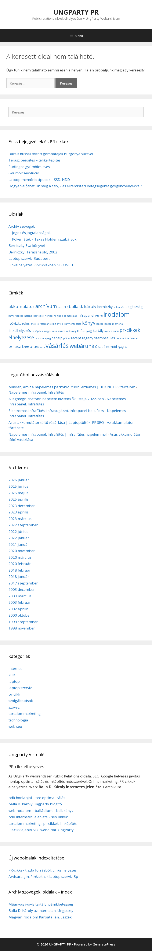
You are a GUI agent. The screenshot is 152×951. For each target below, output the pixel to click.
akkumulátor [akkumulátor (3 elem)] (21, 306)
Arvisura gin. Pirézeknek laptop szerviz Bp (43, 876)
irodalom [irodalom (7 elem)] (117, 314)
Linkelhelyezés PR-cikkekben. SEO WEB (40, 265)
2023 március (20, 518)
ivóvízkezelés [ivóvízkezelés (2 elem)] (19, 323)
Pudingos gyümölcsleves (29, 166)
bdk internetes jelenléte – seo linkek (38, 816)
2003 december (21, 589)
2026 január (18, 480)
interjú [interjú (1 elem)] (99, 315)
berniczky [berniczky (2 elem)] (105, 306)
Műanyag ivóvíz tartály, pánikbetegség (40, 904)
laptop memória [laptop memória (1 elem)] (113, 323)
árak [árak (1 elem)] (100, 347)
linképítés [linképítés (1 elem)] (37, 331)
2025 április (18, 499)
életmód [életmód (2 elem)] (110, 346)
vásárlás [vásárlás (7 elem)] (57, 345)
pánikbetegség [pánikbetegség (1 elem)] (43, 338)
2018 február (19, 570)
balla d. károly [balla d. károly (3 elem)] (82, 306)
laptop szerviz (20, 687)
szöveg (14, 707)
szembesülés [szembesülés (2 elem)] (104, 338)
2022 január (18, 537)
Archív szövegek (21, 226)
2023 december (21, 505)
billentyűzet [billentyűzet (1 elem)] (120, 307)
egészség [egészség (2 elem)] (135, 306)
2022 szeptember (23, 525)
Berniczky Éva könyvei (26, 245)
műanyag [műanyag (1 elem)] (71, 331)
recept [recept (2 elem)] (76, 338)
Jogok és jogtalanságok (31, 232)
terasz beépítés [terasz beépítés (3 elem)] (23, 346)
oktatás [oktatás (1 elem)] (115, 331)
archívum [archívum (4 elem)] (46, 306)
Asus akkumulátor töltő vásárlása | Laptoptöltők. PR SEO (56, 422)
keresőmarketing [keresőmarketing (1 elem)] (46, 323)
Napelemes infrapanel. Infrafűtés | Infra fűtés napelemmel (57, 434)
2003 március (20, 596)
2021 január (18, 544)
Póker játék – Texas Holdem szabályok (44, 239)
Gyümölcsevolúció (23, 173)
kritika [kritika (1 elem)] (60, 323)
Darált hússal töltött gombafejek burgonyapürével (50, 153)
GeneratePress (104, 944)
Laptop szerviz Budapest (29, 258)
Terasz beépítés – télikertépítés (34, 160)
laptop (14, 681)
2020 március (20, 557)
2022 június (18, 531)
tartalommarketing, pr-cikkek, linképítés (42, 823)
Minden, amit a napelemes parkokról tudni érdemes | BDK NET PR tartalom (71, 387)
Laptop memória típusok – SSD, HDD (39, 179)
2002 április (18, 608)
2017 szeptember (23, 583)
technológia (18, 720)
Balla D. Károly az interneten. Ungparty (40, 910)
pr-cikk (14, 694)
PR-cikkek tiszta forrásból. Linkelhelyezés (42, 870)
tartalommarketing (24, 713)
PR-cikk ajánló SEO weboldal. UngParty (41, 829)
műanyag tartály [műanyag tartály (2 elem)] (90, 330)
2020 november (21, 550)
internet (15, 668)
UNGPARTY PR (76, 12)
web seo (15, 726)
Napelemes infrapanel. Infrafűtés (36, 392)
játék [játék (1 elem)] (33, 323)
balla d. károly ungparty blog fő (35, 804)
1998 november (21, 628)
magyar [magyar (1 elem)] (47, 331)
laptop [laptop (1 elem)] (100, 323)
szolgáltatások (20, 700)
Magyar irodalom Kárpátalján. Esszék (40, 917)
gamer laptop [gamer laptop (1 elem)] (15, 315)
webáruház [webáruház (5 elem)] (83, 346)
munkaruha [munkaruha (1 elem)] (58, 331)
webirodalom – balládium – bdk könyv (40, 810)
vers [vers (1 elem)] (42, 347)
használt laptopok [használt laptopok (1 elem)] (34, 315)
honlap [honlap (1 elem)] (49, 315)
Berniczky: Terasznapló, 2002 (32, 252)
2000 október (19, 615)
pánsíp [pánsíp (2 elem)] (56, 338)
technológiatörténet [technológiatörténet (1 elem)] (127, 338)
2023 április (18, 512)
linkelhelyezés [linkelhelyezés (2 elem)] (19, 330)
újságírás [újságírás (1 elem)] (122, 347)
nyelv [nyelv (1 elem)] (107, 331)
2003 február (19, 602)
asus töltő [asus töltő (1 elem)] (63, 307)
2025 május (18, 492)
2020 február (19, 563)
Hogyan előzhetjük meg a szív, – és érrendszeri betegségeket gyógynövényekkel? (75, 185)
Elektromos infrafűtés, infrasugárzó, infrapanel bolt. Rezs (56, 410)
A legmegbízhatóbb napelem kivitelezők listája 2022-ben (56, 398)
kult (11, 674)
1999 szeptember (23, 621)
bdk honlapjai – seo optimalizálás (36, 797)
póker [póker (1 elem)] (66, 338)
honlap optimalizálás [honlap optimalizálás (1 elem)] (65, 315)
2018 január (18, 576)
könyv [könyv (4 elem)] (88, 322)
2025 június (18, 486)
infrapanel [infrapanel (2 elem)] (85, 315)
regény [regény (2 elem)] (87, 338)
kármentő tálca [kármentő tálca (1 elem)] (72, 323)
